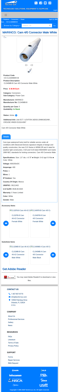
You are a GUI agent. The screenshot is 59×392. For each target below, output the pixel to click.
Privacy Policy (13, 346)
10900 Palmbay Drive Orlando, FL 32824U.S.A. (19, 302)
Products (6, 19)
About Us (11, 316)
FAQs (10, 337)
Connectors (14, 19)
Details (6, 137)
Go (54, 26)
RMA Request (13, 363)
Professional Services (16, 319)
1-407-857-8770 (17, 294)
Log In (55, 10)
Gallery (10, 322)
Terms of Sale (13, 343)
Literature (11, 340)
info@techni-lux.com (19, 297)
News (10, 325)
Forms (10, 357)
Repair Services (14, 360)
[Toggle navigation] (6, 15)
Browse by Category (11, 25)
